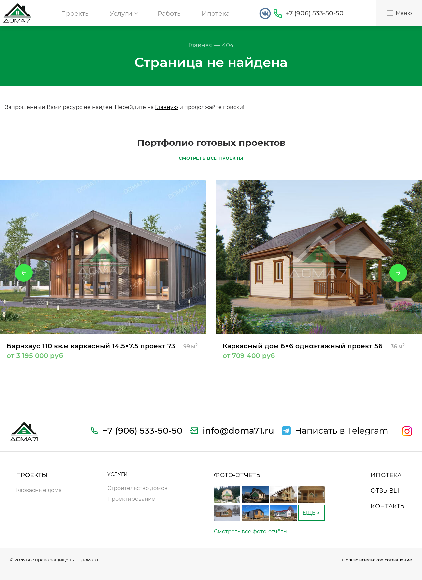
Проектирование (131, 499)
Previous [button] (24, 273)
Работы (170, 13)
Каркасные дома (39, 490)
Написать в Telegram (341, 430)
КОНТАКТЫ (388, 506)
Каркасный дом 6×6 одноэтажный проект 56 (319, 350)
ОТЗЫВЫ (385, 490)
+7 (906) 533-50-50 (314, 13)
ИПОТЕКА (386, 475)
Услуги (124, 13)
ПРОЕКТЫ (32, 475)
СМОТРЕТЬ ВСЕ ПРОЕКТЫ (211, 158)
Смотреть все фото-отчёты (251, 531)
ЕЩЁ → (311, 513)
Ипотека (216, 13)
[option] (103, 269)
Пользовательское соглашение (377, 559)
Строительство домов (137, 488)
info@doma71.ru (238, 430)
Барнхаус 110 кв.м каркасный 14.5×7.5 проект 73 (103, 350)
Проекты (75, 13)
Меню (399, 13)
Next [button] (398, 273)
